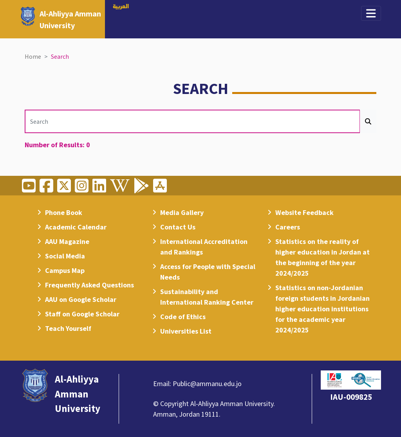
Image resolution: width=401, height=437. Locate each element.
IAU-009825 (351, 397)
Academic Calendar (76, 226)
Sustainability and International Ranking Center (206, 297)
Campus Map (65, 270)
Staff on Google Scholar (82, 313)
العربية (121, 6)
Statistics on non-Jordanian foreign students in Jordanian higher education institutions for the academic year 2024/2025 (322, 308)
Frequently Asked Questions (89, 284)
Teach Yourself (68, 328)
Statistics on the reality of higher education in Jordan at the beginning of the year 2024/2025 (322, 257)
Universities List (185, 331)
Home (33, 56)
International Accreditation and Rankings (203, 246)
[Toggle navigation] (371, 13)
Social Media (65, 255)
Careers (287, 226)
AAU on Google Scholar (80, 299)
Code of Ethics (183, 316)
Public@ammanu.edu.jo (207, 383)
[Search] (192, 121)
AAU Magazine (67, 241)
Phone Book (63, 212)
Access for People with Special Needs (207, 272)
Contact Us (177, 226)
